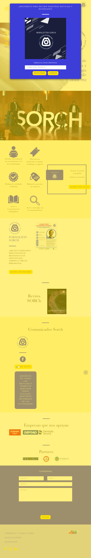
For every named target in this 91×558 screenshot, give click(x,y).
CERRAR (53, 73)
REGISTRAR (39, 73)
